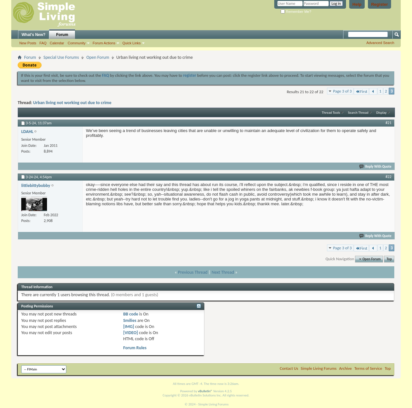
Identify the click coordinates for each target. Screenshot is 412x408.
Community (77, 43)
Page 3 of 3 (342, 91)
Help (356, 4)
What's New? (33, 34)
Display (381, 113)
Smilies (129, 320)
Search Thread (358, 113)
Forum (62, 34)
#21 (388, 122)
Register (379, 4)
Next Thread (222, 272)
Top (389, 259)
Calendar (57, 43)
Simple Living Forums (318, 368)
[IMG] (128, 326)
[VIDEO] (130, 332)
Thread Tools (331, 113)
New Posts (27, 43)
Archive (345, 368)
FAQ (43, 43)
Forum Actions (104, 43)
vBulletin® (205, 391)
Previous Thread (193, 272)
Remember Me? (296, 11)
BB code (130, 314)
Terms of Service (368, 368)
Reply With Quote (375, 166)
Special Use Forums (61, 57)
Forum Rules (134, 347)
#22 (388, 176)
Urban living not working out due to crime (72, 102)
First (361, 91)
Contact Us (289, 368)
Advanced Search (380, 43)
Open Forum (97, 57)
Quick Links (131, 43)
